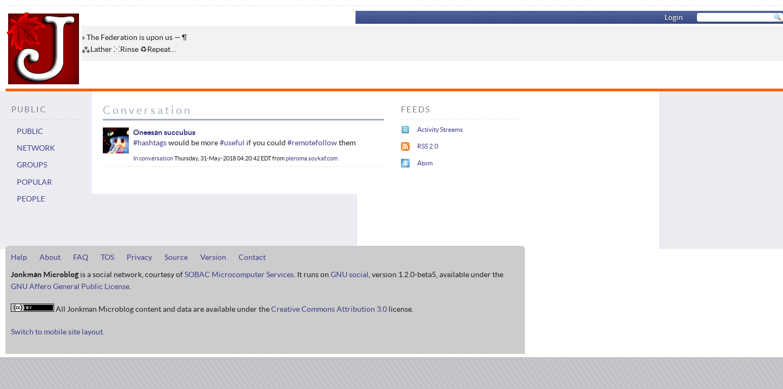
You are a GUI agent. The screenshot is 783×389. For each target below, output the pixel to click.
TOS (107, 257)
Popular (34, 182)
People (31, 198)
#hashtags (150, 142)
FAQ (80, 257)
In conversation (153, 158)
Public (30, 131)
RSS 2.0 (427, 146)
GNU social (350, 274)
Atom (425, 162)
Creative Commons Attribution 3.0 (329, 309)
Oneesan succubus (164, 132)
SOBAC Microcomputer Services (239, 274)
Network (36, 148)
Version (213, 257)
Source (176, 257)
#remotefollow (312, 142)
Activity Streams (440, 129)
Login (673, 17)
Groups (32, 164)
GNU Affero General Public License (70, 286)
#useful (232, 142)
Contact (252, 257)
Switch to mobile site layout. (57, 331)
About (50, 257)
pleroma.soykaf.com (312, 158)
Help (19, 257)
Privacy (139, 257)
